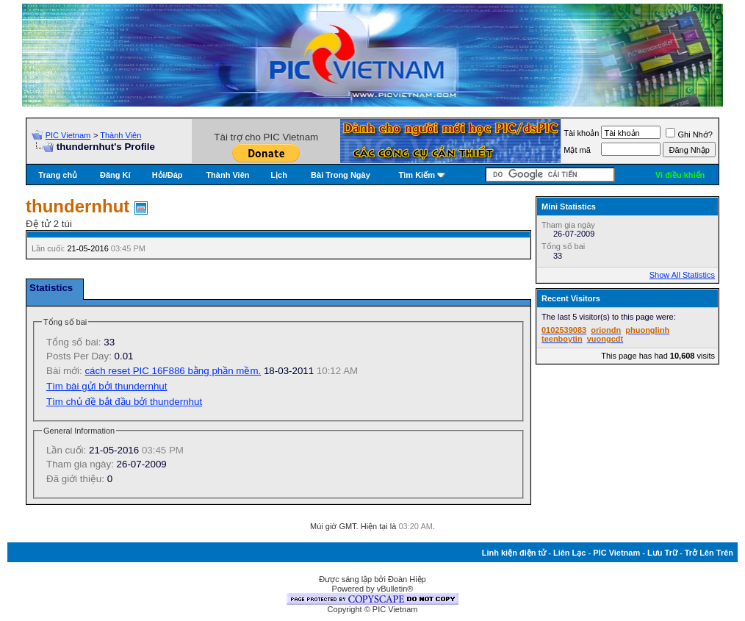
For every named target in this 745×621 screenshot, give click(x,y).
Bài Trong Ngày (340, 174)
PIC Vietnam (68, 135)
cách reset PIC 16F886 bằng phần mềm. (172, 370)
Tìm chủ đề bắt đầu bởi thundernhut (124, 401)
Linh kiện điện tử (514, 552)
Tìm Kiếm (417, 174)
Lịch (278, 174)
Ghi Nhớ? (689, 134)
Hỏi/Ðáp (167, 174)
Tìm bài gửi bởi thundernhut (106, 386)
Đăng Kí (115, 174)
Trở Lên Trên (709, 552)
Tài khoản (581, 133)
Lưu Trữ (662, 552)
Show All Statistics (682, 274)
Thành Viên (120, 135)
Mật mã (577, 150)
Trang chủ (57, 174)
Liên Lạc (569, 552)
